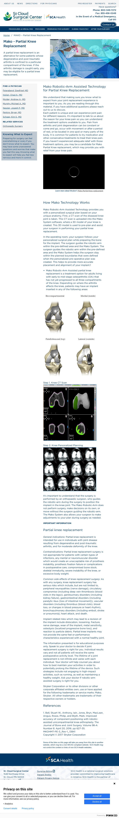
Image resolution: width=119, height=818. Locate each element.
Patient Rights (44, 775)
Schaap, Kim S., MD (12, 117)
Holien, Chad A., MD (12, 95)
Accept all (97, 796)
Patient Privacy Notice (48, 778)
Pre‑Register (85, 3)
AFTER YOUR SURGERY (100, 29)
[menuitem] (9, 3)
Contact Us (108, 24)
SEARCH (112, 3)
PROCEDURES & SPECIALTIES (21, 29)
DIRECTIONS (31, 3)
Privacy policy (28, 808)
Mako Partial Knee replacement (90, 191)
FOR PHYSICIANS (48, 3)
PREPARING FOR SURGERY (58, 29)
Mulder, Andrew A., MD (14, 99)
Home (6, 35)
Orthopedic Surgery (13, 126)
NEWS (20, 3)
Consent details (10, 808)
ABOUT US (9, 3)
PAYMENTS (100, 3)
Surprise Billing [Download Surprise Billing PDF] (46, 771)
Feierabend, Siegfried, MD (15, 90)
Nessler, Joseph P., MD (14, 108)
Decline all (97, 802)
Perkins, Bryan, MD (12, 112)
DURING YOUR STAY (80, 29)
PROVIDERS (40, 29)
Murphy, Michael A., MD (14, 103)
